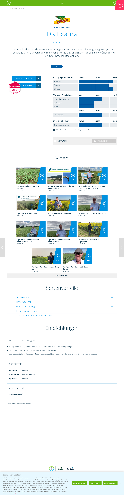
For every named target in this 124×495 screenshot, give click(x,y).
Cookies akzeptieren (110, 483)
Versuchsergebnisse (24, 85)
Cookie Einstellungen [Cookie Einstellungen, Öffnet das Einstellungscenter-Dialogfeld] (79, 483)
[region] (62, 483)
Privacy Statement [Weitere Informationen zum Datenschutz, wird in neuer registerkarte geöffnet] (17, 493)
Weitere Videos (61, 276)
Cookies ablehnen (95, 483)
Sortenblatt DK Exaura (24, 79)
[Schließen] (121, 483)
